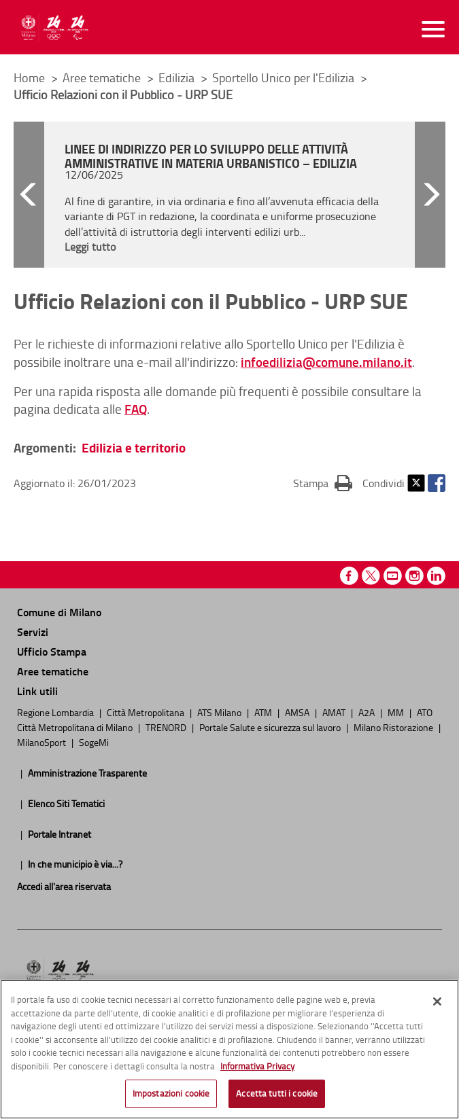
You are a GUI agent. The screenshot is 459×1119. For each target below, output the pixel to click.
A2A (367, 712)
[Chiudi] (437, 1001)
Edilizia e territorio (134, 447)
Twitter (416, 483)
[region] (229, 1049)
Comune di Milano (59, 612)
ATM (264, 712)
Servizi (32, 631)
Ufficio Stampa (51, 651)
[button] (29, 195)
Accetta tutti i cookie (277, 1093)
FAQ (135, 408)
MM (397, 712)
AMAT (334, 712)
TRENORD (167, 727)
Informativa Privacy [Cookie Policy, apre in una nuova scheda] (257, 1066)
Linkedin (436, 576)
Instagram (414, 576)
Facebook (436, 483)
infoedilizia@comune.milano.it (326, 362)
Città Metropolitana (146, 712)
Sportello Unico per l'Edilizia (284, 77)
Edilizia (177, 77)
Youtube (393, 576)
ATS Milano (220, 712)
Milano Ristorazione (394, 727)
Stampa (322, 482)
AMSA (298, 712)
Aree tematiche (103, 77)
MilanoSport (42, 742)
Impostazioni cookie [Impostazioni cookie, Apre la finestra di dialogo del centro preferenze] (171, 1093)
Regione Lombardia (56, 712)
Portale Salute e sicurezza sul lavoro (271, 727)
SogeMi (94, 742)
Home (29, 77)
